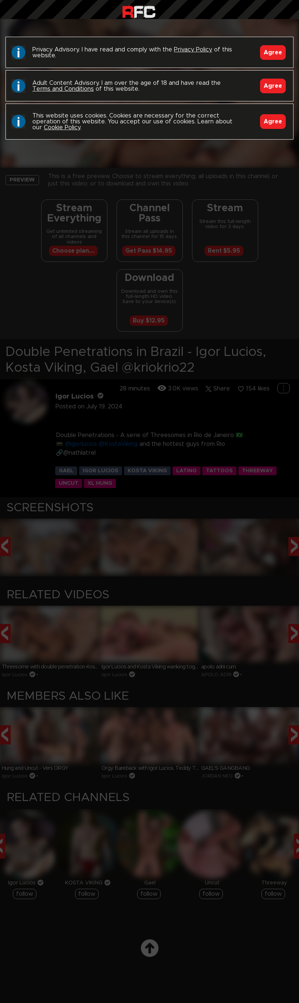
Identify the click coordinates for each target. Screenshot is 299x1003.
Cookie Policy (62, 127)
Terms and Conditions (63, 89)
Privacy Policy (193, 50)
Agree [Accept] (273, 52)
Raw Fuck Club (139, 11)
